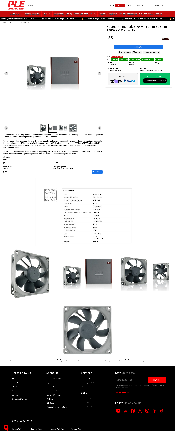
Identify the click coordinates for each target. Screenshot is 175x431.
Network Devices (146, 14)
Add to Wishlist (125, 52)
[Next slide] (99, 73)
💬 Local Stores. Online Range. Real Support (60, 19)
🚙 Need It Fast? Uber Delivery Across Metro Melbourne (143, 19)
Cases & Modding (81, 14)
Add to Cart (138, 47)
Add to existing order (151, 52)
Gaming (69, 14)
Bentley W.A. (17, 429)
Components (59, 14)
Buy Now (137, 52)
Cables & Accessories (128, 14)
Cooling (93, 14)
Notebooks (47, 14)
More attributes (97, 172)
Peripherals (112, 14)
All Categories (15, 14)
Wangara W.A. (76, 429)
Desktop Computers (32, 14)
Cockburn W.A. (36, 429)
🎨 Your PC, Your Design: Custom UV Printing (99, 19)
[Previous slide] (6, 73)
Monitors (102, 14)
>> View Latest (122, 392)
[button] (42, 128)
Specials (158, 14)
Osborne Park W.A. (56, 429)
